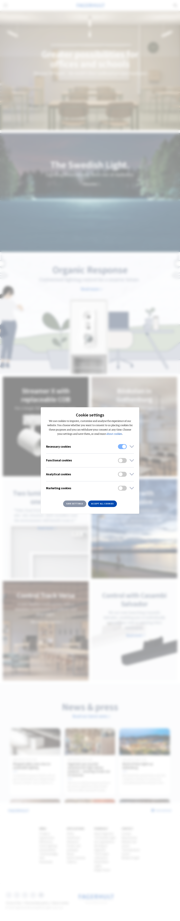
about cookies (114, 433)
